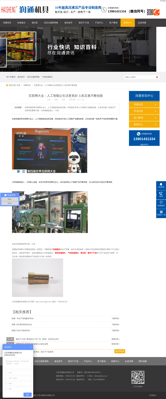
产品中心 (99, 23)
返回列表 (119, 351)
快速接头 (21, 23)
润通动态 (27, 85)
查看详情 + (115, 339)
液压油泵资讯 (33, 352)
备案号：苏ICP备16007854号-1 (89, 372)
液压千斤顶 (84, 23)
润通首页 (7, 23)
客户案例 (113, 23)
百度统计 (153, 395)
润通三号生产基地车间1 (20, 331)
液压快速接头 (60, 253)
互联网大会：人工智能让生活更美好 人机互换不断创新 (55, 85)
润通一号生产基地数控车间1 (22, 318)
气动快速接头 (47, 77)
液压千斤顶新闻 (47, 352)
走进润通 (142, 23)
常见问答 (138, 111)
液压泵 (35, 23)
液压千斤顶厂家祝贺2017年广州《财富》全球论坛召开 (37, 339)
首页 (19, 85)
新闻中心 (128, 23)
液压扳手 (68, 23)
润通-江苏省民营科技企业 (21, 324)
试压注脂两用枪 (51, 23)
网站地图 (143, 361)
